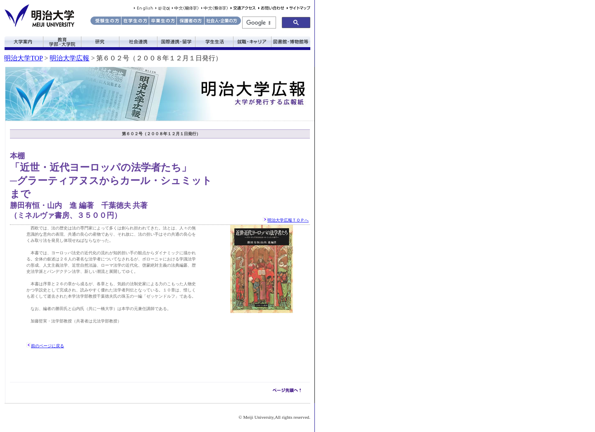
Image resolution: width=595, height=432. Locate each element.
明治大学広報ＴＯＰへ (288, 220)
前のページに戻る (47, 346)
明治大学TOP (23, 58)
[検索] (258, 22)
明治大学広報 (69, 58)
